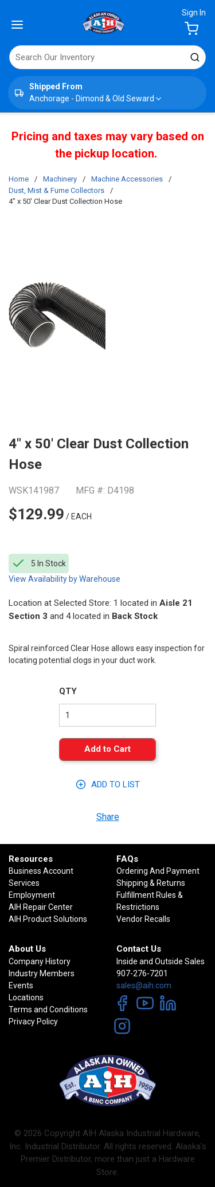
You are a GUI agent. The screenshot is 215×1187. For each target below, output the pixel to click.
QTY (68, 691)
